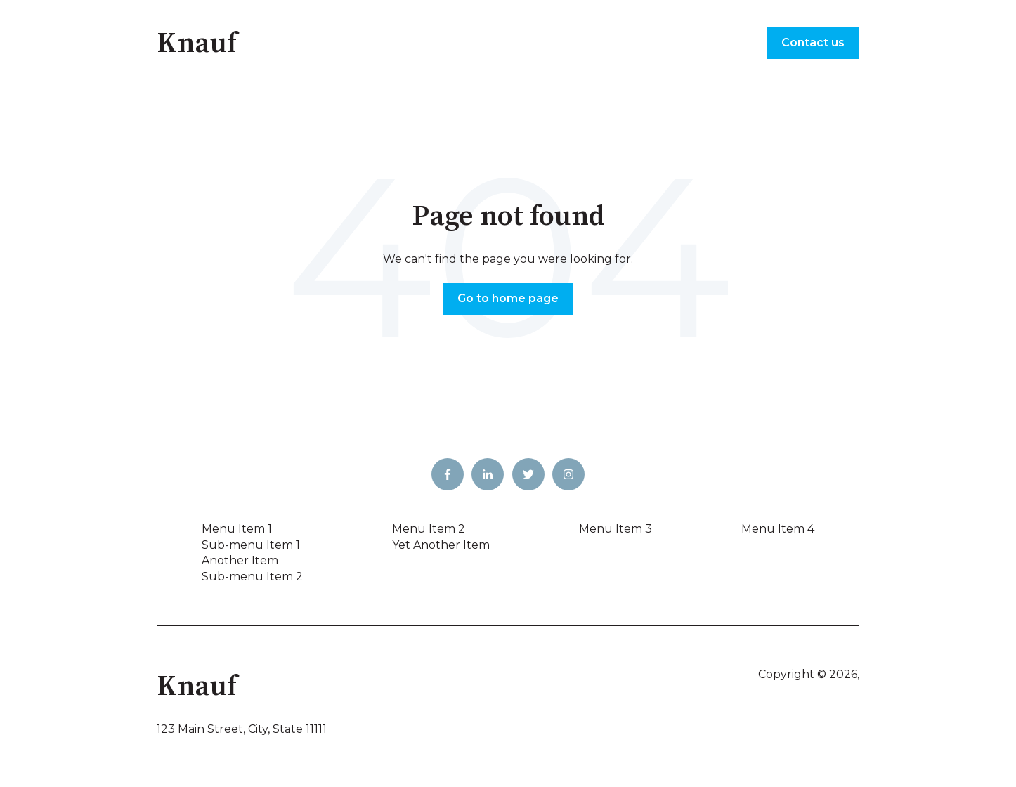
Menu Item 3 (615, 528)
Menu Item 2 (428, 528)
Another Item (240, 560)
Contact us (813, 42)
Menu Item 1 (237, 528)
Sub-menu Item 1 (251, 545)
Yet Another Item (441, 545)
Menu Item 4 (777, 528)
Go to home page (508, 298)
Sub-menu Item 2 (252, 576)
